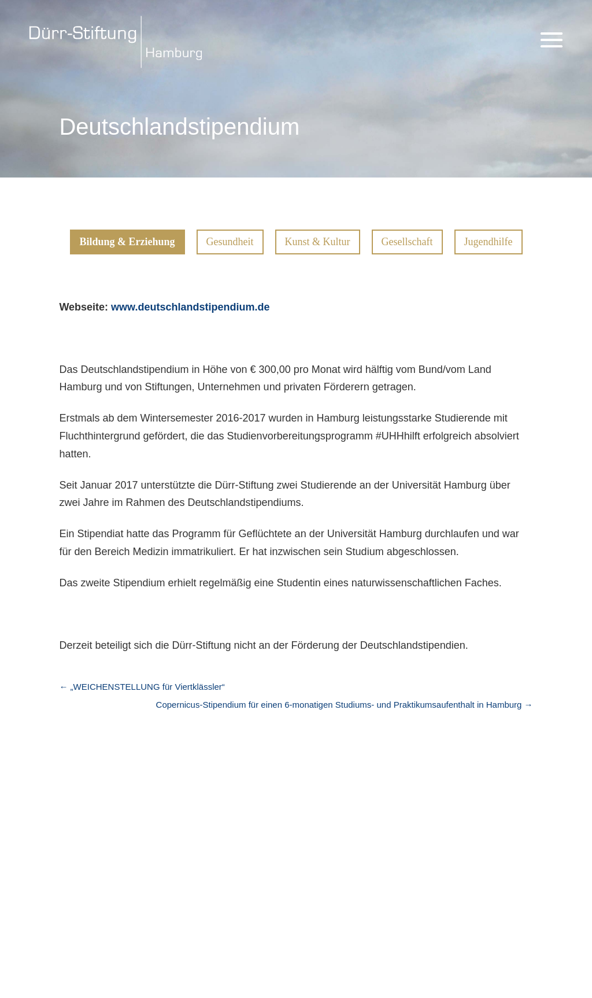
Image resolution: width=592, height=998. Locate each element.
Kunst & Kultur (317, 241)
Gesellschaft (407, 241)
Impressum (476, 839)
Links (49, 856)
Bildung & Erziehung (127, 241)
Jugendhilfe (488, 241)
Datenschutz (480, 866)
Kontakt (468, 893)
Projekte (205, 791)
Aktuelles (68, 824)
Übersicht (192, 817)
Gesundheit (230, 241)
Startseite (70, 791)
